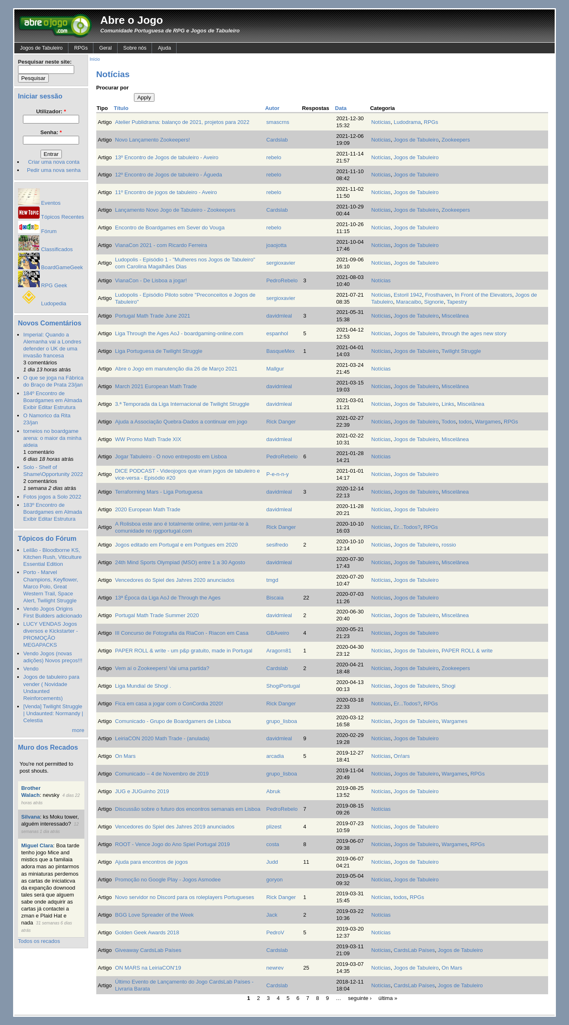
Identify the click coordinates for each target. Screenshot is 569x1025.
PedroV (275, 932)
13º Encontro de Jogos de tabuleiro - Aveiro (166, 157)
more (78, 730)
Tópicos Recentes (51, 217)
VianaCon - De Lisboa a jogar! (151, 280)
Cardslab (277, 140)
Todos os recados (39, 941)
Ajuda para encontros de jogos (151, 862)
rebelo (273, 157)
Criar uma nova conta (53, 162)
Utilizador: (51, 111)
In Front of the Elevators (483, 295)
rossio (449, 545)
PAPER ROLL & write (467, 650)
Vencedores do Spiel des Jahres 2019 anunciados (175, 827)
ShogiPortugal (283, 686)
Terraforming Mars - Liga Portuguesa (158, 492)
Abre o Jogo (131, 20)
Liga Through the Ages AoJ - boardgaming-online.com (179, 333)
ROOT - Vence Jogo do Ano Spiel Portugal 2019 (172, 844)
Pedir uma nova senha (54, 170)
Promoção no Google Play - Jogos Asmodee (168, 879)
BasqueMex (280, 351)
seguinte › (360, 998)
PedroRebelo (282, 280)
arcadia (275, 756)
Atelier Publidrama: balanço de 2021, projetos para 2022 (182, 122)
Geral (105, 48)
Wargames (488, 422)
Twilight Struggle (461, 351)
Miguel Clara (37, 845)
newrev (274, 968)
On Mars (125, 756)
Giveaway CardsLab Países (148, 950)
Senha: (50, 132)
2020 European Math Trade (148, 509)
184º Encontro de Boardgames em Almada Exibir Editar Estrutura (52, 400)
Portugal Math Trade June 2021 (152, 316)
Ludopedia (42, 303)
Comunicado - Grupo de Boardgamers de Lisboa (173, 721)
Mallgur (275, 369)
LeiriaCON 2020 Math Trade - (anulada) (162, 738)
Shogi (449, 686)
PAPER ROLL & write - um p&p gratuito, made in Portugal (183, 650)
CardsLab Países (414, 950)
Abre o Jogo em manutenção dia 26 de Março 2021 (176, 369)
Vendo (31, 669)
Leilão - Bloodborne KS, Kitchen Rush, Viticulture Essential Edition (52, 557)
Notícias (380, 122)
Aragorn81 (278, 650)
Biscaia (274, 598)
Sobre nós (135, 48)
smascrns (277, 122)
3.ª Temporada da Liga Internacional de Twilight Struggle (182, 404)
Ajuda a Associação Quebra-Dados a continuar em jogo (181, 422)
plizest (273, 827)
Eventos (39, 203)
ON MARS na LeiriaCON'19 (148, 968)
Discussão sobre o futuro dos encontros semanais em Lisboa (188, 809)
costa (272, 844)
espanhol (277, 333)
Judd (272, 862)
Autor (272, 108)
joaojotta (276, 245)
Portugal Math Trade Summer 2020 (157, 615)
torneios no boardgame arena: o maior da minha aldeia (52, 438)
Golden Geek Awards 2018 (147, 932)
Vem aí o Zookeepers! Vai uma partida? (162, 668)
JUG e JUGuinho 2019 (142, 791)
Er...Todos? (407, 527)
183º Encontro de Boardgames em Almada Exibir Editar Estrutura (52, 512)
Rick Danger (281, 422)
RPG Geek (42, 285)
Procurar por (112, 88)
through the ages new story (474, 333)
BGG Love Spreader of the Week (154, 915)
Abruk (273, 791)
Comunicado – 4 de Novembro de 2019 (162, 774)
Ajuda (164, 48)
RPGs (81, 48)
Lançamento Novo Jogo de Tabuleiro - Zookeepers (175, 210)
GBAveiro (277, 633)
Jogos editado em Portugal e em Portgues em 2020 (176, 545)
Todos (449, 422)
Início (95, 59)
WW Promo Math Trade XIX (148, 439)
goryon (274, 879)
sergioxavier (280, 263)
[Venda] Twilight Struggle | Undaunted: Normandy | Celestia (53, 713)
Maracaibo (408, 302)
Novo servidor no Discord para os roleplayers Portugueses (184, 897)
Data (341, 108)
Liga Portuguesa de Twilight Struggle (158, 351)
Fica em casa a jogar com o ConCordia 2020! (169, 703)
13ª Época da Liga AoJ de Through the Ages (168, 598)
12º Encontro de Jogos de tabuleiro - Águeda (168, 175)
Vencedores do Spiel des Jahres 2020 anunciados (175, 580)
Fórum (37, 231)
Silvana (30, 817)
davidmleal (279, 316)
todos (465, 422)
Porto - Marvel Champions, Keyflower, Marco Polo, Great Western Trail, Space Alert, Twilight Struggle (50, 586)
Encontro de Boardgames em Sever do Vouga (169, 227)
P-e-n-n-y (277, 474)
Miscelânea (455, 316)
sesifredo (277, 545)
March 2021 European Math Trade (156, 386)
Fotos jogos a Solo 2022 (52, 497)
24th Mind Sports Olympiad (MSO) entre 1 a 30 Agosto (180, 562)
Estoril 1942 (408, 295)
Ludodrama (407, 122)
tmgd (272, 580)
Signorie (434, 302)
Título (121, 108)
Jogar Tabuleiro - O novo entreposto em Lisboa (171, 456)
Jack (271, 915)
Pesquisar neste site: (45, 62)
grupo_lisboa (281, 721)
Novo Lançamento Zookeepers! (152, 140)
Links (448, 404)
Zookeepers (456, 140)
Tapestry (457, 302)
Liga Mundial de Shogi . (143, 686)
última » (388, 998)
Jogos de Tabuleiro (41, 48)
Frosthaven (438, 295)
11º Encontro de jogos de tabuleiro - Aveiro (166, 192)
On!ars (402, 756)
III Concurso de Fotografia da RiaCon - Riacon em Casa (182, 633)
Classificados (45, 249)
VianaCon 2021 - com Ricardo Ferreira (161, 245)
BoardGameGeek (50, 267)
